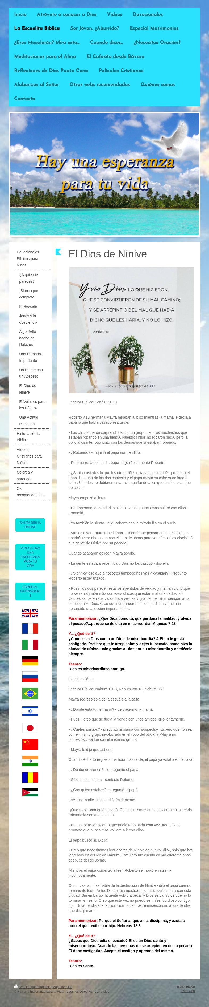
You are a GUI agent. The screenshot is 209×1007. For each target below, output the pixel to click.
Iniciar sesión (185, 986)
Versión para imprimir (32, 987)
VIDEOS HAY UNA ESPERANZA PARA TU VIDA (30, 557)
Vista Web (188, 991)
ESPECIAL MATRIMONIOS (30, 591)
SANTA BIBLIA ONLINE (30, 525)
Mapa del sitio (62, 987)
